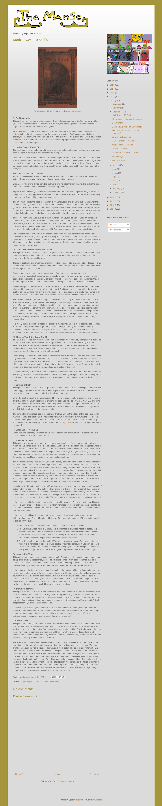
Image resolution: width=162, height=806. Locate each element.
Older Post (94, 774)
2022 (112, 96)
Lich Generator (118, 123)
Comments (115, 230)
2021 (112, 100)
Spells (45, 681)
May (114, 177)
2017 (112, 209)
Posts (112, 225)
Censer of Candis (119, 148)
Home (57, 774)
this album (76, 111)
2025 (112, 85)
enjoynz (79, 800)
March (115, 185)
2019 (112, 201)
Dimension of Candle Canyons (125, 152)
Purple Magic (118, 156)
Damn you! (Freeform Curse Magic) (127, 127)
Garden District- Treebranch (124, 141)
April (114, 181)
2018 (112, 205)
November (117, 104)
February (116, 188)
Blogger (98, 800)
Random (38, 681)
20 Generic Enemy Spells (123, 137)
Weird (57, 681)
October (116, 108)
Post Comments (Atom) (63, 781)
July (114, 169)
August (115, 165)
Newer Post (20, 774)
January (116, 192)
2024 (112, 89)
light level (67, 422)
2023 (112, 93)
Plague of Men (118, 160)
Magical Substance (68, 538)
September (117, 112)
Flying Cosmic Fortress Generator (127, 119)
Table (51, 681)
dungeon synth (26, 681)
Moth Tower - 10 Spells (122, 115)
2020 (112, 197)
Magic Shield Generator (122, 145)
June (114, 173)
